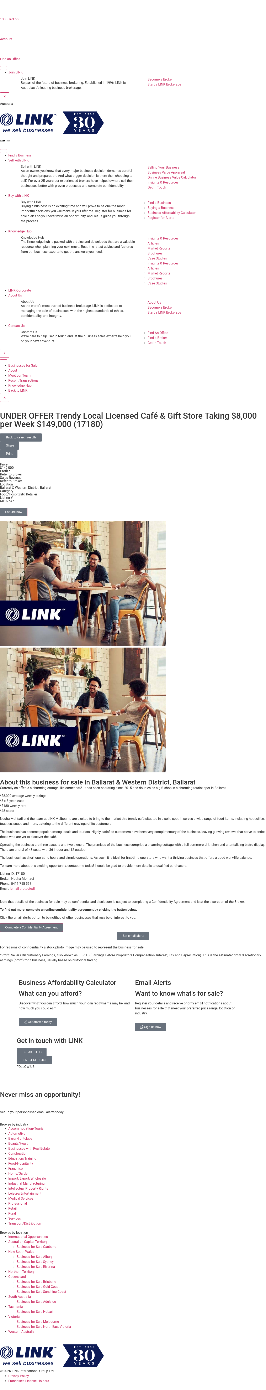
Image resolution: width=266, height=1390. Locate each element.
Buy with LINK (18, 196)
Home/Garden (18, 1173)
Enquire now (13, 512)
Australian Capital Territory (28, 1242)
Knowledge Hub (20, 231)
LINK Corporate (19, 290)
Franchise (15, 1168)
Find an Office (10, 59)
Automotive (16, 1134)
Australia (6, 104)
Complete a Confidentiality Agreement (31, 927)
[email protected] (22, 889)
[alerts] (5, 1103)
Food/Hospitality (20, 1163)
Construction (17, 1153)
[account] (5, 30)
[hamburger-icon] (3, 68)
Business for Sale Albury (35, 1257)
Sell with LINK (18, 160)
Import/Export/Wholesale (27, 1178)
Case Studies (157, 258)
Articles (153, 243)
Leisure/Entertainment (24, 1193)
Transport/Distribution (24, 1223)
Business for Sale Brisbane (36, 1282)
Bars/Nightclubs (20, 1139)
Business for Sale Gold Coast (38, 1287)
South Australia (19, 1297)
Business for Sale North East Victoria (44, 1327)
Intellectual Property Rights (28, 1188)
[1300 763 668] (5, 10)
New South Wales (21, 1252)
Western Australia (21, 1332)
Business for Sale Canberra (37, 1247)
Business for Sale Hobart (35, 1312)
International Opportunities (28, 1237)
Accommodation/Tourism (27, 1129)
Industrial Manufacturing (26, 1183)
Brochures (155, 253)
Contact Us (16, 326)
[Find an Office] (5, 50)
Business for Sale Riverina (36, 1267)
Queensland (17, 1277)
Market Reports (159, 248)
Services (14, 1218)
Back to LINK (17, 390)
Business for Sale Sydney (35, 1262)
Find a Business (20, 155)
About (12, 370)
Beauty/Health (19, 1144)
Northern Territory (21, 1272)
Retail (12, 1208)
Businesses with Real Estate (29, 1148)
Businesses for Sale (22, 365)
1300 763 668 (10, 19)
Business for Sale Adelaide (36, 1302)
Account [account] (6, 39)
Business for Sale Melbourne (38, 1322)
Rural (12, 1213)
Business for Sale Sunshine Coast (41, 1292)
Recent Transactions (23, 380)
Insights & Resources (163, 238)
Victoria (14, 1317)
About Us (15, 295)
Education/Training (22, 1158)
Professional (17, 1203)
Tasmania (15, 1307)
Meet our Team (19, 375)
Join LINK (15, 72)
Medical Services (20, 1198)
